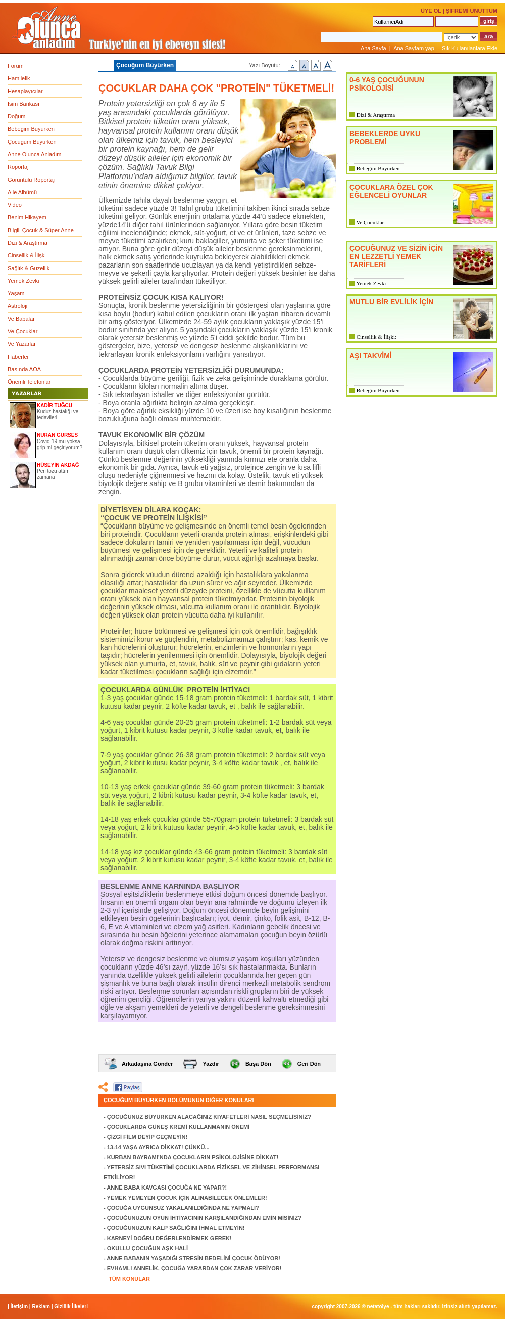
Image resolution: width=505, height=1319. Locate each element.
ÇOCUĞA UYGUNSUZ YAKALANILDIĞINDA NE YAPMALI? (183, 1208)
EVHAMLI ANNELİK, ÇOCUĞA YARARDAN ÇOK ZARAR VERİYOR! (194, 1268)
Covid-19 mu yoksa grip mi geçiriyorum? (59, 444)
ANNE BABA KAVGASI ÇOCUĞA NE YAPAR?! (167, 1187)
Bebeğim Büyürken (31, 129)
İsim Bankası (23, 104)
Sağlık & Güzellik (28, 268)
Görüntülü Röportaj (31, 180)
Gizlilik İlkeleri (71, 1306)
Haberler (18, 357)
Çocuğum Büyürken (32, 142)
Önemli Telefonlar (29, 382)
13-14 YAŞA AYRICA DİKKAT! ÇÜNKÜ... (158, 1147)
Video (15, 205)
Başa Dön (258, 1064)
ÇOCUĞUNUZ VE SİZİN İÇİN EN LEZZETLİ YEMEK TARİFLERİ (396, 256)
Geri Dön (309, 1064)
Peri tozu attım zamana (53, 474)
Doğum (16, 116)
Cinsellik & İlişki (27, 255)
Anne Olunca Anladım (34, 154)
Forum (16, 66)
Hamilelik (19, 78)
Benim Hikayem (27, 217)
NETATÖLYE (378, 1306)
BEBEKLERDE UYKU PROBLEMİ (384, 137)
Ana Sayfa (373, 48)
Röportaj (18, 167)
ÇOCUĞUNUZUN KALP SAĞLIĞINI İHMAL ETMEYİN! (176, 1228)
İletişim (19, 1306)
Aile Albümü (22, 192)
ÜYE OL (431, 11)
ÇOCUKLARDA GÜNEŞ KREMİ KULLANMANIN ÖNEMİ (178, 1127)
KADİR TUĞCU (54, 405)
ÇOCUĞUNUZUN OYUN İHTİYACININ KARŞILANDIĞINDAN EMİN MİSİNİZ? (204, 1218)
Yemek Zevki (23, 281)
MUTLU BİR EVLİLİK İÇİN (391, 302)
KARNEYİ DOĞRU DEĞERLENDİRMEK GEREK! (169, 1238)
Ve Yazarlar (22, 344)
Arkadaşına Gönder (147, 1064)
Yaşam (16, 293)
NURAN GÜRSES (57, 435)
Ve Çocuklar (22, 331)
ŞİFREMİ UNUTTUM (471, 11)
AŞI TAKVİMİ (370, 355)
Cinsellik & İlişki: (376, 337)
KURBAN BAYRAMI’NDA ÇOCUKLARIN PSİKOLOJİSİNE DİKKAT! (192, 1157)
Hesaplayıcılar (25, 91)
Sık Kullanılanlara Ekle (469, 48)
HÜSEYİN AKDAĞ (58, 465)
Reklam (41, 1306)
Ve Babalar (21, 319)
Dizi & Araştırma (27, 243)
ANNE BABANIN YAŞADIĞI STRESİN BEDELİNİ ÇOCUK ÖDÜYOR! (193, 1258)
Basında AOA (24, 369)
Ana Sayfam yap (413, 48)
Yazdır (211, 1064)
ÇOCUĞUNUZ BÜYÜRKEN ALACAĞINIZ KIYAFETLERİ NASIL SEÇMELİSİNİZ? (209, 1117)
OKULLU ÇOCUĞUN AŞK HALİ (147, 1248)
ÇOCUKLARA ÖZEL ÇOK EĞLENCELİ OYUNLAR (391, 191)
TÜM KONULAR (129, 1279)
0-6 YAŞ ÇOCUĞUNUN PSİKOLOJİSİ (386, 84)
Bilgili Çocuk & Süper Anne (41, 230)
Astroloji (17, 306)
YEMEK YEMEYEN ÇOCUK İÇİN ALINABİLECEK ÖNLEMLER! (187, 1198)
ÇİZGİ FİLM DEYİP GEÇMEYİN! (147, 1137)
